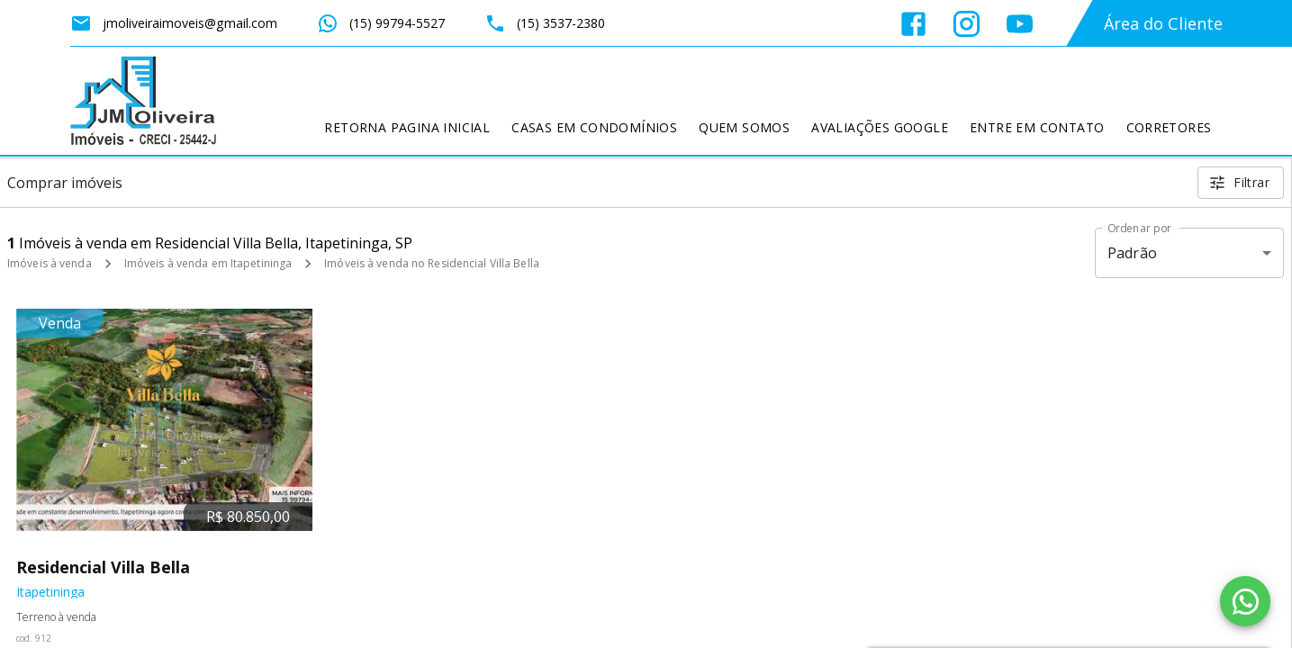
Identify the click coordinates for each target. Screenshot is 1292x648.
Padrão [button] (1132, 253)
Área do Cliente (1163, 23)
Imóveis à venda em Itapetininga (208, 263)
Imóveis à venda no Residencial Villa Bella (431, 263)
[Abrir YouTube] (1019, 24)
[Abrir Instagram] (966, 24)
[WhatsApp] (1245, 601)
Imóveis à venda (49, 263)
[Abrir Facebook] (913, 24)
